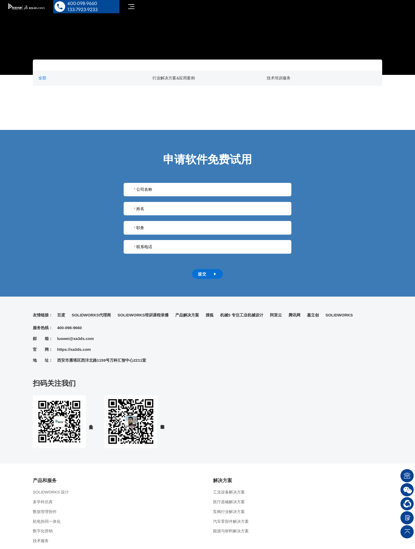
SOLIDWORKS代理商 (91, 315)
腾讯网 (294, 315)
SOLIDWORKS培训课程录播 (143, 315)
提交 (207, 274)
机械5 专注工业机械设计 (241, 315)
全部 (42, 78)
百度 (61, 315)
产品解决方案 (187, 315)
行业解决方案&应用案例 (173, 78)
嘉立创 (313, 315)
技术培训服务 (279, 78)
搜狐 (210, 315)
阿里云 (276, 315)
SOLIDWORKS (339, 315)
